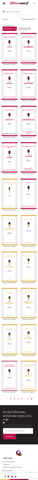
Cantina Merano (9, 170)
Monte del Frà (28, 206)
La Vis (9, 279)
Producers (6, 464)
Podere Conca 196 (9, 133)
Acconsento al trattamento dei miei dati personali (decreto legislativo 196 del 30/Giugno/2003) (18, 426)
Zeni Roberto (28, 352)
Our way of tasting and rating (12, 467)
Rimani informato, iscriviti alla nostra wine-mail (17, 415)
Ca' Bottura (9, 388)
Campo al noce (28, 60)
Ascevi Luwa (28, 315)
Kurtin (28, 242)
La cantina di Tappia (28, 132)
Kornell (9, 315)
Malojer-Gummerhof (28, 169)
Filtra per (5, 19)
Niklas (9, 352)
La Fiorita (9, 206)
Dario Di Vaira (9, 60)
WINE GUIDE (7, 458)
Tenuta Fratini (9, 97)
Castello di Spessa (9, 242)
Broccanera (28, 388)
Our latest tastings (9, 462)
